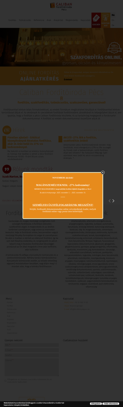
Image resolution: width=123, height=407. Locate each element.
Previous (110, 200)
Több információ (111, 404)
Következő (113, 200)
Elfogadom (96, 404)
